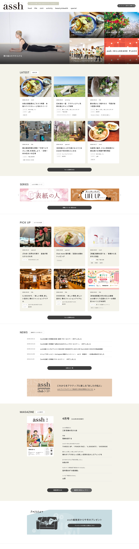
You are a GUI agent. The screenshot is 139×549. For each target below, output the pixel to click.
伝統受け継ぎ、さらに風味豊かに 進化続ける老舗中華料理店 (103, 149)
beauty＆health (61, 8)
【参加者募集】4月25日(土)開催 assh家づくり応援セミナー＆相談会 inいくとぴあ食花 (103, 298)
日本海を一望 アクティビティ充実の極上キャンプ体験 (68, 104)
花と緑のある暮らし (105, 115)
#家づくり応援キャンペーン (97, 307)
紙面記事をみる (57, 490)
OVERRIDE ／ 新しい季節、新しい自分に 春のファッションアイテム (69, 297)
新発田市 (74, 115)
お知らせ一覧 (69, 368)
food (30, 8)
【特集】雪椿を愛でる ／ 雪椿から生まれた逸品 (103, 254)
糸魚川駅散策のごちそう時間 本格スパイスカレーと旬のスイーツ (35, 104)
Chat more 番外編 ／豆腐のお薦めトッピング (69, 254)
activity (49, 8)
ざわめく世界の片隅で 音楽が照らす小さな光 (35, 254)
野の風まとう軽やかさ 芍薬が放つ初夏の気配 (102, 104)
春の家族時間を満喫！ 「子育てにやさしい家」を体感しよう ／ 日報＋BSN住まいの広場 (35, 151)
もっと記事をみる (69, 169)
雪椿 (92, 262)
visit (42, 8)
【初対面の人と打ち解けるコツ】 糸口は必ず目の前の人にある (69, 149)
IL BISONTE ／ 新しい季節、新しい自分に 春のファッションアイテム (35, 298)
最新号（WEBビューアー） (81, 490)
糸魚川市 (25, 115)
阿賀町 (96, 262)
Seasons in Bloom (95, 115)
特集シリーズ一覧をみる (69, 207)
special (74, 8)
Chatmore (59, 260)
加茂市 (101, 262)
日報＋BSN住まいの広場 (28, 160)
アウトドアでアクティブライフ (64, 115)
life (35, 8)
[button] (18, 195)
